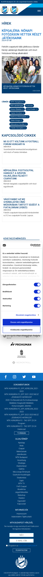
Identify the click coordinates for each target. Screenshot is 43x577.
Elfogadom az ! (22, 546)
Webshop (21, 495)
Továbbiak (21, 433)
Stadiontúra (21, 478)
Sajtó (21, 481)
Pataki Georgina (18, 128)
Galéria (21, 469)
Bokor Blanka (17, 109)
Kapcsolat (21, 504)
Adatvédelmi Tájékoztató (21, 517)
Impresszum (22, 514)
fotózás (29, 106)
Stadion (21, 498)
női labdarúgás (17, 106)
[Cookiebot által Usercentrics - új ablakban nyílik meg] (30, 245)
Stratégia (21, 463)
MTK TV (21, 483)
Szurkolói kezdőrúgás (21, 475)
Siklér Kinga (16, 120)
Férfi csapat (21, 486)
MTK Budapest (21, 457)
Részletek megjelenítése (26, 315)
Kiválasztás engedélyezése (22, 330)
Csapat (21, 448)
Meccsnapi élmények (21, 472)
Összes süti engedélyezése (21, 322)
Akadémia (21, 489)
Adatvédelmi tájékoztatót (27, 546)
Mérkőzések (21, 451)
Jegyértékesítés (21, 492)
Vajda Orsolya (17, 113)
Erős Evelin (32, 109)
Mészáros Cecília (19, 124)
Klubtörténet (21, 466)
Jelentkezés (21, 454)
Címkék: (5, 102)
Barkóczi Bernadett (19, 117)
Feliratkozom (21, 550)
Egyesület (21, 501)
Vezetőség (21, 460)
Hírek (21, 446)
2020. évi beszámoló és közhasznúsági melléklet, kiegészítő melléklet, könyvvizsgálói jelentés (22, 403)
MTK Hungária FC (17, 102)
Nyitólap (21, 443)
